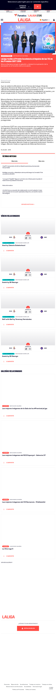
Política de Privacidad (18, 689)
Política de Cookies (31, 689)
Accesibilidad (27, 686)
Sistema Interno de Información (14, 686)
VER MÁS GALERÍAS (7, 562)
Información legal (37, 686)
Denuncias (7, 684)
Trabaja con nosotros (34, 684)
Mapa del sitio (14, 684)
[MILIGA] (53, 20)
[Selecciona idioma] (45, 19)
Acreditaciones (24, 684)
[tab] (14, 161)
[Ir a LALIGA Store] (28, 15)
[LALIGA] (24, 19)
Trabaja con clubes (47, 684)
